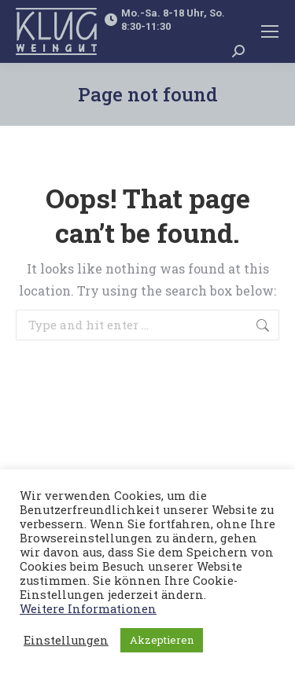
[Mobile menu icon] (269, 31)
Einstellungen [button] (66, 641)
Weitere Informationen (88, 608)
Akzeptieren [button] (162, 640)
